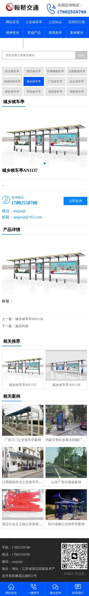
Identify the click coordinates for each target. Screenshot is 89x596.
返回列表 (21, 326)
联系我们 (34, 43)
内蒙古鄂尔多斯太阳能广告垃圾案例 (66, 440)
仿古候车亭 (12, 71)
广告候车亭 (55, 81)
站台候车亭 (77, 81)
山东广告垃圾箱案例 (66, 482)
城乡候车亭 (34, 81)
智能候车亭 (77, 91)
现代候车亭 (34, 71)
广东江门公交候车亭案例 (23, 440)
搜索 (81, 55)
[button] (45, 163)
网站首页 (12, 22)
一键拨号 (33, 589)
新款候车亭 (12, 91)
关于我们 (12, 43)
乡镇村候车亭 (12, 81)
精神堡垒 (12, 32)
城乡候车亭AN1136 (29, 319)
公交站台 (55, 22)
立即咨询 (75, 201)
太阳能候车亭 (76, 71)
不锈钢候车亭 (55, 71)
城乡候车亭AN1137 (23, 385)
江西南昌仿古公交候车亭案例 (22, 482)
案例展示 (76, 32)
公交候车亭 (34, 22)
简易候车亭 (34, 91)
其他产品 (34, 32)
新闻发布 (55, 32)
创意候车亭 (55, 91)
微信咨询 (56, 589)
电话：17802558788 (16, 554)
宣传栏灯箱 (76, 22)
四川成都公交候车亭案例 (66, 524)
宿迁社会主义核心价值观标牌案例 (22, 524)
